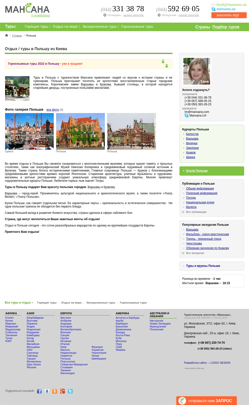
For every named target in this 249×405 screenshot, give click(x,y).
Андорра (65, 323)
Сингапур (32, 352)
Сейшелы (11, 332)
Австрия (65, 317)
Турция (31, 358)
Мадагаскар (12, 329)
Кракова (105, 84)
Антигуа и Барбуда (127, 317)
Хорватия (97, 349)
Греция (64, 335)
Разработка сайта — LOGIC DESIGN (207, 362)
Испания (65, 341)
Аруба (120, 320)
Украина (65, 370)
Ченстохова (194, 243)
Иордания (33, 332)
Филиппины (34, 361)
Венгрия (65, 332)
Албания (65, 320)
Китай (30, 341)
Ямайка (120, 349)
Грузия (64, 338)
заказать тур (227, 15)
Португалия (67, 361)
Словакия (66, 367)
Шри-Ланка (34, 364)
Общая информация (200, 188)
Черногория (98, 352)
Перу (119, 343)
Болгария (66, 326)
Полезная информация (201, 193)
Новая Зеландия (160, 323)
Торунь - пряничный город (203, 239)
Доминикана (123, 329)
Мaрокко (10, 323)
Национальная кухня (200, 202)
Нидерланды (68, 352)
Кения (9, 320)
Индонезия (34, 329)
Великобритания (70, 329)
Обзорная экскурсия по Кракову (207, 248)
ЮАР (8, 341)
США (119, 346)
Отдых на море (65, 26)
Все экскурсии (195, 253)
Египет (9, 317)
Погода (191, 197)
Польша (65, 358)
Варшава (11, 193)
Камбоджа (33, 335)
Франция (97, 346)
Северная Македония (74, 364)
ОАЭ (30, 349)
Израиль (32, 323)
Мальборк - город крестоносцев (207, 234)
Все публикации (196, 211)
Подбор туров (225, 27)
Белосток (192, 134)
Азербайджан (35, 317)
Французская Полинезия (158, 328)
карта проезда (189, 15)
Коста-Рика (123, 335)
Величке (10, 170)
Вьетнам (32, 320)
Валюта (191, 207)
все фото (52, 109)
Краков (142, 170)
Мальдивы (33, 346)
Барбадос (122, 323)
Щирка (190, 157)
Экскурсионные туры (99, 26)
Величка (191, 143)
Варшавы (87, 84)
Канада (120, 332)
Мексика (121, 341)
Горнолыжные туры (137, 26)
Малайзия (33, 343)
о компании (40, 15)
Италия (65, 343)
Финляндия (67, 373)
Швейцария (98, 358)
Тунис (9, 338)
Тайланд (32, 355)
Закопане (192, 148)
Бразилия (122, 326)
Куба (119, 338)
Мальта (65, 349)
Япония (31, 367)
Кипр (63, 346)
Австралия (156, 320)
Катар (30, 338)
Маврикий (11, 326)
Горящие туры (36, 26)
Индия (31, 326)
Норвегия (66, 355)
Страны (202, 27)
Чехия (95, 355)
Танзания (11, 335)
